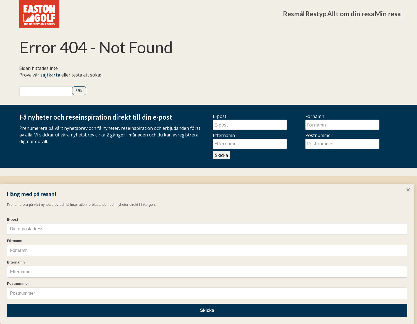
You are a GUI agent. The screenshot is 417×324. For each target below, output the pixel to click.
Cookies (329, 288)
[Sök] (384, 14)
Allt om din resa (301, 14)
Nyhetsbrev (225, 244)
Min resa (354, 14)
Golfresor (130, 198)
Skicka (221, 155)
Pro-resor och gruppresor (143, 253)
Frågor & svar (227, 220)
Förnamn (314, 116)
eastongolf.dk (227, 263)
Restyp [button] (252, 14)
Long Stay (126, 228)
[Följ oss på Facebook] (311, 213)
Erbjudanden (226, 236)
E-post (219, 116)
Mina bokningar (229, 211)
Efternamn (224, 135)
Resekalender (227, 228)
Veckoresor (128, 220)
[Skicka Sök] (79, 90)
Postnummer (318, 135)
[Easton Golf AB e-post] (283, 288)
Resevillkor (227, 253)
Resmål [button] (215, 14)
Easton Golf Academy (137, 244)
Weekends (127, 236)
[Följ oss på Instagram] (317, 213)
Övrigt (223, 198)
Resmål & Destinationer (140, 211)
